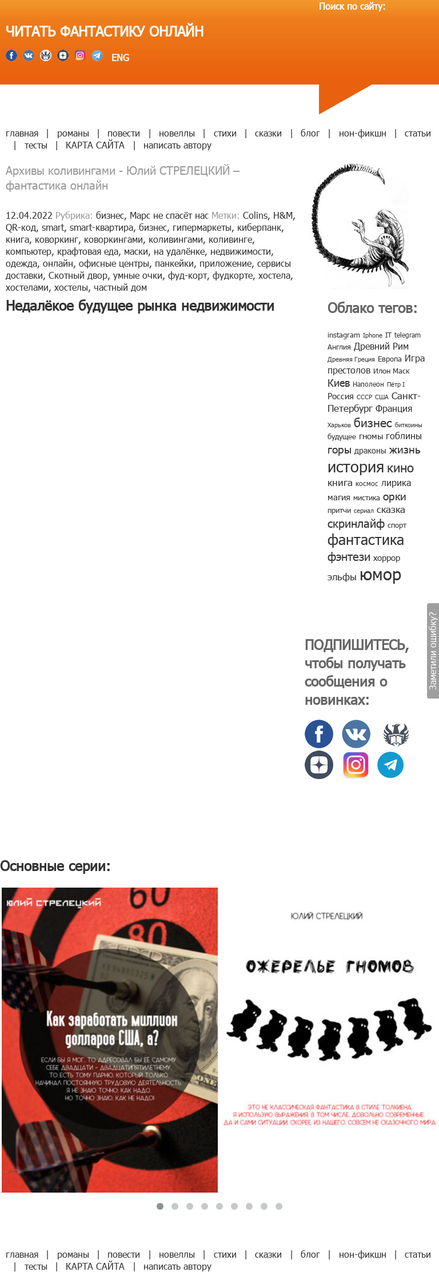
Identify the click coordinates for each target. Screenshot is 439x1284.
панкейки (174, 263)
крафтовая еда (87, 251)
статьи (418, 133)
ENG (119, 57)
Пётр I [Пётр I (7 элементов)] (396, 384)
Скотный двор (78, 275)
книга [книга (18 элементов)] (340, 482)
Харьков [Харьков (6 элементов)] (339, 424)
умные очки (137, 275)
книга (17, 239)
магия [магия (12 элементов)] (339, 497)
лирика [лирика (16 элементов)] (396, 482)
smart (53, 227)
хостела (274, 275)
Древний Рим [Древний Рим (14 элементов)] (381, 346)
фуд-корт (187, 275)
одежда (21, 263)
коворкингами (113, 239)
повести (123, 133)
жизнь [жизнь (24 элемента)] (405, 449)
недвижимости (240, 251)
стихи (225, 133)
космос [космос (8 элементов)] (367, 483)
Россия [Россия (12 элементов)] (341, 396)
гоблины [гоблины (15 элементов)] (404, 436)
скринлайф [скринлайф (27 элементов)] (356, 522)
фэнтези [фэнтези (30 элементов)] (349, 555)
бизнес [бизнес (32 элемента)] (373, 422)
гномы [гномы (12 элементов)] (371, 436)
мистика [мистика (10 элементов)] (366, 497)
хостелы (71, 287)
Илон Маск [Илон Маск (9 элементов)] (391, 370)
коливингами (176, 239)
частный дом (120, 287)
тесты (36, 145)
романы (73, 133)
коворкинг (56, 239)
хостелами (27, 287)
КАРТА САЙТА (95, 145)
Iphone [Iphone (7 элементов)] (372, 335)
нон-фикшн (362, 133)
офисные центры (114, 263)
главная (22, 133)
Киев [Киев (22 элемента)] (339, 382)
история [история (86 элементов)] (356, 466)
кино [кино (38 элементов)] (400, 467)
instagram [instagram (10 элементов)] (344, 334)
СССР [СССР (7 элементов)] (364, 396)
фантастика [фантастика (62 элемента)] (366, 539)
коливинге (230, 239)
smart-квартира (101, 227)
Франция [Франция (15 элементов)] (394, 408)
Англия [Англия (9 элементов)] (339, 346)
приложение (225, 263)
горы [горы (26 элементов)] (340, 449)
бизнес (110, 215)
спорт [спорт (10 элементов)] (397, 524)
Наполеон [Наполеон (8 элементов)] (368, 383)
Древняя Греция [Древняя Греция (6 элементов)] (351, 359)
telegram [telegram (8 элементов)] (407, 334)
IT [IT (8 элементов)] (388, 334)
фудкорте (233, 275)
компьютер (28, 251)
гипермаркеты (202, 227)
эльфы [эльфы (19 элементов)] (342, 576)
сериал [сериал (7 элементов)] (364, 510)
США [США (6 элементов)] (382, 396)
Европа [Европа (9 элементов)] (390, 358)
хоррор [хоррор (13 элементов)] (386, 557)
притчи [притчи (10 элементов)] (339, 510)
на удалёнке (179, 251)
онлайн (58, 263)
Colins (255, 215)
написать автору (177, 145)
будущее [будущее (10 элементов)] (342, 436)
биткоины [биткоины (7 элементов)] (408, 424)
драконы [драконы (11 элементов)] (370, 450)
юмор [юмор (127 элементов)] (380, 573)
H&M (283, 215)
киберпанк (259, 227)
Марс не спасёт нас (169, 215)
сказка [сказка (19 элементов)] (391, 509)
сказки (268, 133)
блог (310, 133)
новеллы (177, 133)
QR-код (21, 227)
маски (136, 251)
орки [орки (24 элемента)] (394, 495)
